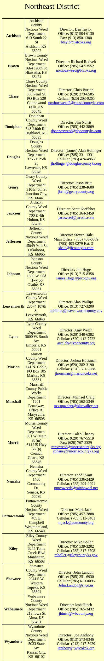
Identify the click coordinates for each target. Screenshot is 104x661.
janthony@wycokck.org (76, 648)
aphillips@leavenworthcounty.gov (76, 311)
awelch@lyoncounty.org (76, 343)
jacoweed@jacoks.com (76, 217)
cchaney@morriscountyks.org (76, 451)
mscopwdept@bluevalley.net (76, 406)
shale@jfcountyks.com (76, 248)
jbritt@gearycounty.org (76, 191)
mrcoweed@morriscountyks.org (76, 447)
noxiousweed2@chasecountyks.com (76, 103)
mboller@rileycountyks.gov (76, 555)
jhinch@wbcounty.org (76, 613)
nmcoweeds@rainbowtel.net (76, 488)
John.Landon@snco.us (76, 585)
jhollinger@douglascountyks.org (76, 163)
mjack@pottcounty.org (75, 522)
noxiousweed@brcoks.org (76, 70)
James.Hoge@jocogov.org (76, 278)
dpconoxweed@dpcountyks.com (76, 131)
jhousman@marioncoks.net (76, 373)
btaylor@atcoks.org (76, 42)
